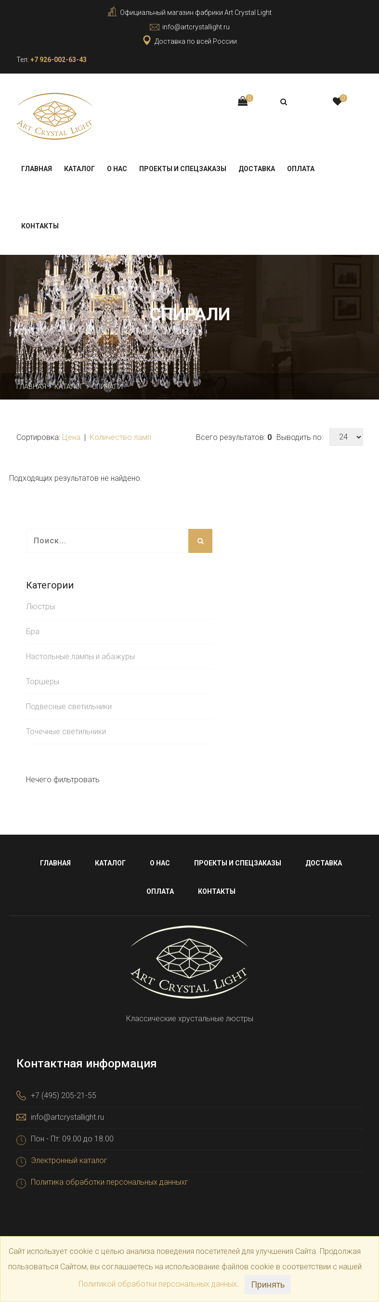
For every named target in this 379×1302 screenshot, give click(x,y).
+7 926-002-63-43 (58, 59)
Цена (72, 436)
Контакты (40, 225)
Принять (268, 1284)
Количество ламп (120, 436)
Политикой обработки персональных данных (157, 1284)
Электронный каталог (69, 1159)
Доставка (256, 168)
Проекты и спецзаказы (182, 168)
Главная (36, 168)
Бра (32, 631)
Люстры (40, 606)
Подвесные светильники (69, 706)
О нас (117, 168)
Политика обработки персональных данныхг (109, 1181)
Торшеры (42, 681)
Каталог (79, 168)
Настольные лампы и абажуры (80, 656)
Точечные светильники (66, 731)
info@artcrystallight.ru (196, 27)
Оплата (300, 168)
